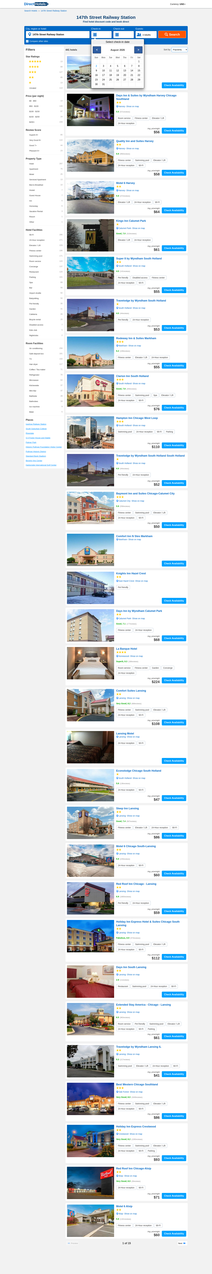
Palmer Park (31, 442)
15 (139, 70)
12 (117, 70)
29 (139, 79)
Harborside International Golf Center (41, 465)
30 (96, 84)
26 (117, 79)
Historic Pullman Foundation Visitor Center (44, 447)
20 (124, 75)
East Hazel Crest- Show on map (132, 580)
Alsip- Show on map (126, 1175)
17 (103, 75)
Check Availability (174, 85)
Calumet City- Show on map (130, 500)
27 (124, 79)
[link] (36, 4)
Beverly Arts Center (34, 461)
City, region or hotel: (36, 29)
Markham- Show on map (128, 345)
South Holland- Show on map (130, 265)
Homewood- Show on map (129, 656)
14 (131, 70)
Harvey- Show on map (127, 65)
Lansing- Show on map (128, 698)
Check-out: (119, 29)
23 (96, 79)
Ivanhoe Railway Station (36, 424)
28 (131, 79)
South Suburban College (36, 429)
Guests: (139, 29)
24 (103, 79)
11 (110, 70)
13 (124, 70)
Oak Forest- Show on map (129, 1091)
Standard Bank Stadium (36, 456)
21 (131, 75)
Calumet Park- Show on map (130, 228)
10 (103, 70)
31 (103, 84)
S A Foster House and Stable (38, 438)
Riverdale (30, 433)
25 (110, 79)
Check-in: (96, 29)
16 (96, 75)
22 (139, 75)
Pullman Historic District (36, 451)
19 (117, 75)
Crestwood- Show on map (129, 1133)
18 (110, 75)
